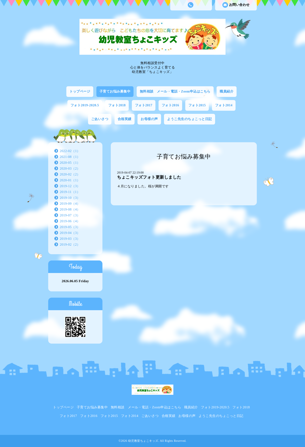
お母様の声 (149, 119)
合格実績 (124, 119)
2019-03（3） (70, 238)
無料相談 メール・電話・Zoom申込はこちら (175, 91)
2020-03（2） (70, 168)
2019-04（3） (70, 233)
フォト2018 (117, 105)
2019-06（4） (70, 221)
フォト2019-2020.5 (85, 105)
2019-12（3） (70, 186)
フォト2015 (197, 105)
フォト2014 (224, 105)
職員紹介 (226, 91)
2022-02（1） (70, 151)
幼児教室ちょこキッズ (143, 440)
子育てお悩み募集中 (115, 91)
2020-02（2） (70, 174)
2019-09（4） (70, 203)
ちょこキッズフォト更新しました (149, 177)
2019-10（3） (70, 197)
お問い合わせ (236, 5)
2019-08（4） (70, 209)
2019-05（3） (70, 227)
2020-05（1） (70, 162)
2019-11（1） (70, 192)
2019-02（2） (70, 244)
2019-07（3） (70, 215)
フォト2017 (143, 105)
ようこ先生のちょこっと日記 (189, 119)
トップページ (79, 91)
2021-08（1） (70, 157)
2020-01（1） (70, 180)
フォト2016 (170, 105)
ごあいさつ (99, 119)
